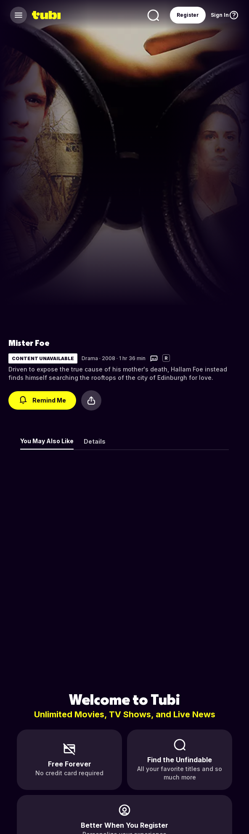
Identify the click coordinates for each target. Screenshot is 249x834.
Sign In (220, 15)
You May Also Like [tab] (47, 440)
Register (188, 15)
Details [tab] (95, 441)
